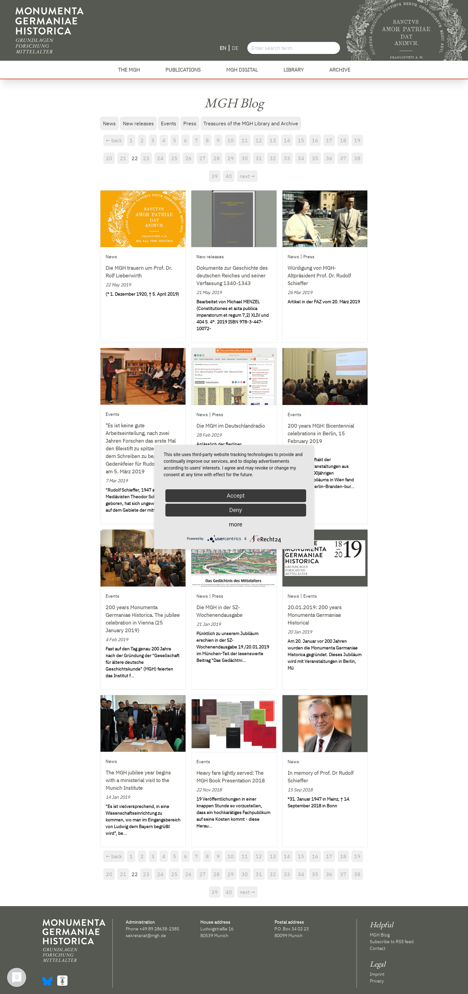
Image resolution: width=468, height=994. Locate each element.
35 (315, 158)
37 (343, 158)
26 (188, 158)
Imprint (377, 974)
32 (273, 158)
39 (214, 176)
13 (273, 140)
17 (329, 140)
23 (146, 158)
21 (123, 158)
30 (245, 158)
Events (168, 123)
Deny (235, 510)
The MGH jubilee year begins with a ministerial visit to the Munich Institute (138, 780)
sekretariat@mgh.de (146, 935)
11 (245, 140)
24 (160, 158)
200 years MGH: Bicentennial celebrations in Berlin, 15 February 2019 (321, 433)
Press (189, 123)
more (235, 524)
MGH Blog (380, 935)
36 (329, 158)
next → (247, 176)
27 (202, 158)
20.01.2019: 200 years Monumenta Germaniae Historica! (315, 615)
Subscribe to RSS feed (392, 941)
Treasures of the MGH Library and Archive (250, 123)
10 (230, 140)
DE (235, 48)
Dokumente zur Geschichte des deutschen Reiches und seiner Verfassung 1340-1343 (232, 275)
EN (223, 48)
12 (259, 140)
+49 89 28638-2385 (159, 929)
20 (109, 158)
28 (216, 158)
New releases (138, 123)
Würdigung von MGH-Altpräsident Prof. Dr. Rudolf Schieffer (319, 275)
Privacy (377, 981)
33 (287, 158)
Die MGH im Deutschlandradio (230, 426)
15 (301, 140)
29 (230, 158)
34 (301, 158)
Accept (235, 495)
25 (174, 158)
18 (343, 140)
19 (357, 140)
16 (315, 140)
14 (287, 140)
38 (357, 158)
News (109, 123)
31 (259, 158)
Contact (377, 948)
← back (114, 140)
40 (229, 176)
